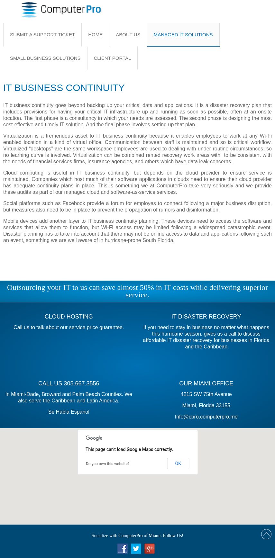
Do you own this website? (108, 464)
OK (178, 463)
